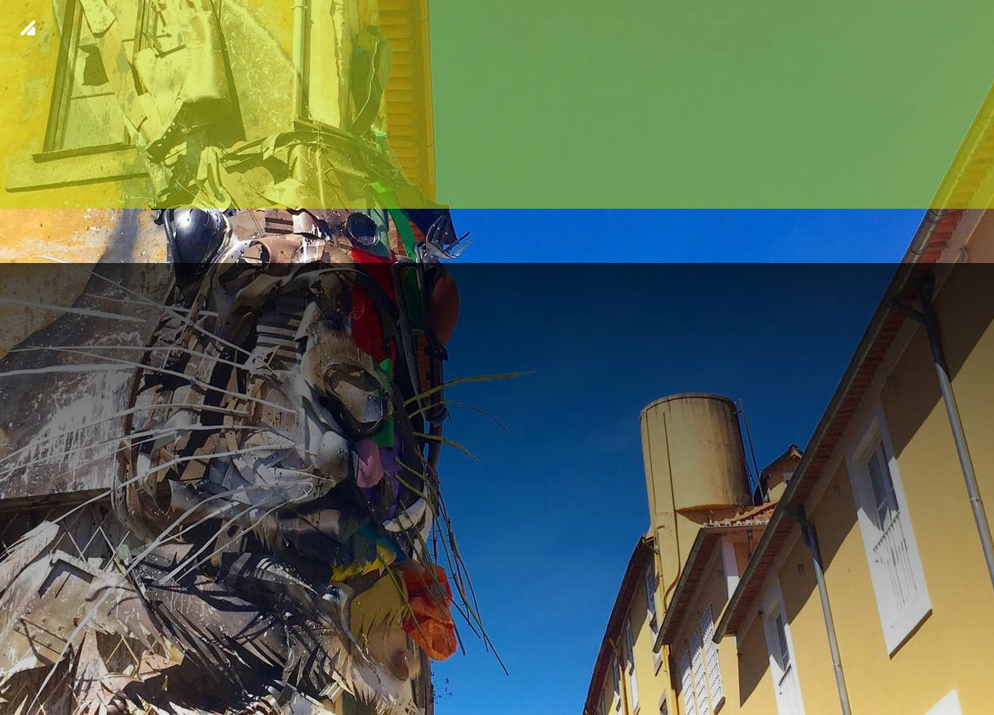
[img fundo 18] (497, 357)
